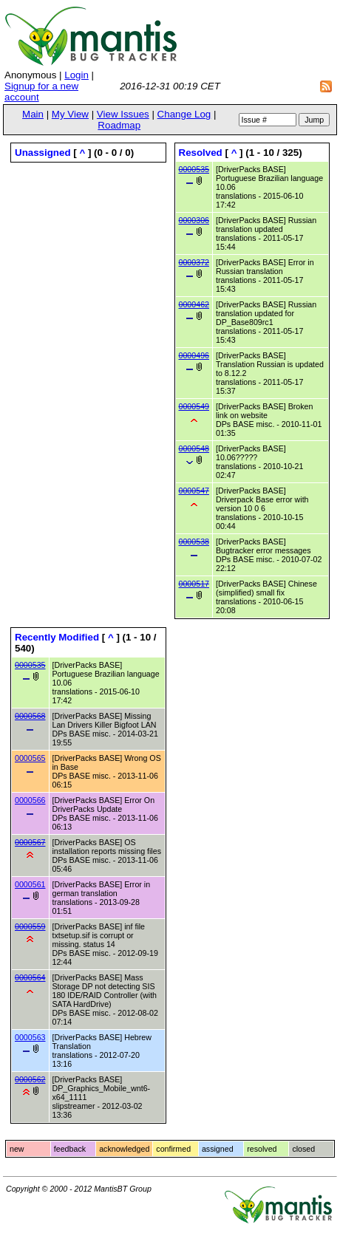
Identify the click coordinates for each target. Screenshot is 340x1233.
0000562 (30, 1079)
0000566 (30, 800)
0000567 (30, 842)
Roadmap (119, 125)
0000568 (30, 715)
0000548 (194, 448)
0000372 (194, 262)
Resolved (200, 152)
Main (33, 114)
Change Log (184, 114)
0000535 (194, 169)
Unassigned (43, 152)
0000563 (30, 1037)
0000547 (194, 490)
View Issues (123, 114)
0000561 (30, 884)
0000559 (30, 926)
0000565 (30, 758)
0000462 (194, 304)
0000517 (194, 583)
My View (70, 114)
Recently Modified (57, 637)
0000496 (194, 355)
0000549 (194, 406)
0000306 (194, 220)
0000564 (30, 977)
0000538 (194, 541)
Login (76, 75)
